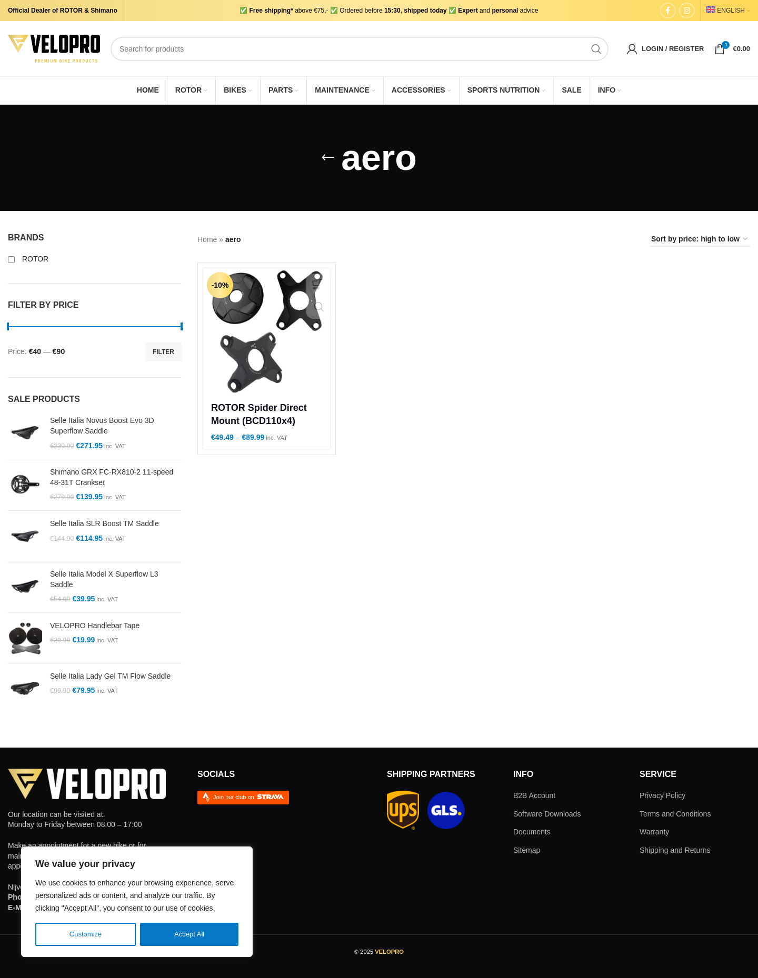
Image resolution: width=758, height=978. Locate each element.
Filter (163, 352)
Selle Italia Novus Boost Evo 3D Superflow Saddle (102, 425)
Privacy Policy (662, 795)
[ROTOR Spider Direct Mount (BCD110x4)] (266, 331)
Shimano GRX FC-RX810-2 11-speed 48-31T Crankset (111, 477)
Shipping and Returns (675, 850)
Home (207, 239)
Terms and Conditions (675, 814)
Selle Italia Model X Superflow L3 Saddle (104, 579)
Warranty (654, 832)
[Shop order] (700, 239)
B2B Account (534, 795)
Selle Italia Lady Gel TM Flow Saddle (110, 676)
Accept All (189, 934)
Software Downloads (547, 814)
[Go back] (328, 157)
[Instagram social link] (687, 10)
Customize (85, 934)
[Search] (360, 49)
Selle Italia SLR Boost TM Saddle (104, 523)
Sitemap (526, 850)
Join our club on (248, 796)
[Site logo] (54, 48)
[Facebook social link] (668, 10)
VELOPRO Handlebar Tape (94, 625)
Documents (532, 832)
